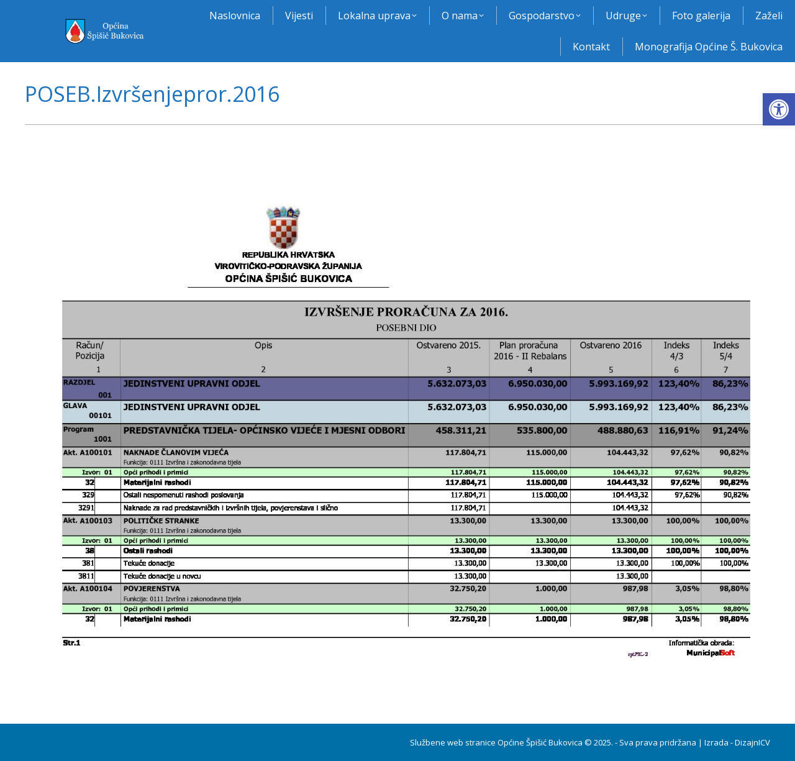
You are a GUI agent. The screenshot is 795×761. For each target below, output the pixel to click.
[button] (779, 109)
